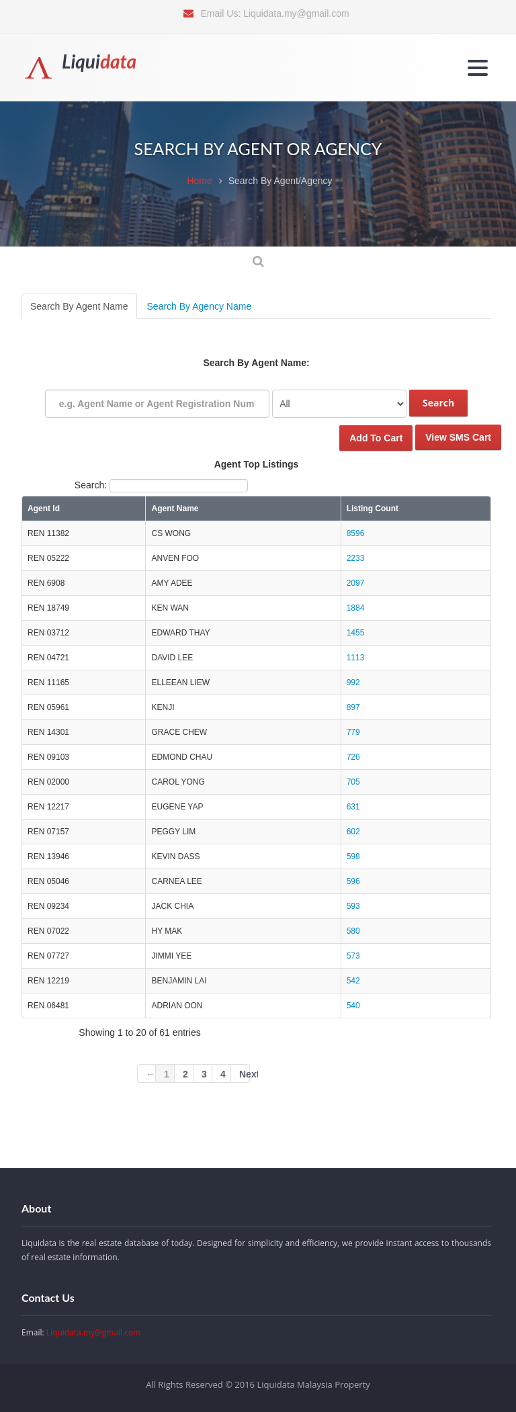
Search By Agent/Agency (280, 180)
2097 (356, 583)
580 (353, 931)
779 (353, 732)
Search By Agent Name (79, 306)
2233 (356, 558)
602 (353, 831)
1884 (356, 608)
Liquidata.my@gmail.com (296, 13)
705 (353, 782)
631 (353, 806)
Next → (244, 1076)
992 (353, 682)
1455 (356, 632)
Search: (161, 485)
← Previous (151, 1076)
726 (353, 757)
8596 (356, 533)
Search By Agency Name (199, 306)
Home (199, 180)
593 (353, 906)
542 (353, 980)
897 (353, 707)
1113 (356, 657)
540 (353, 1005)
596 (353, 881)
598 (353, 856)
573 (353, 956)
